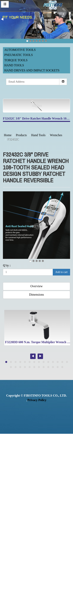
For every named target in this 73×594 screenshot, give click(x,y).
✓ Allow (5, 444)
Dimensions (36, 294)
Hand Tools (14, 65)
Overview (36, 286)
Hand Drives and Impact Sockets (32, 70)
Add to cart (61, 272)
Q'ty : (7, 265)
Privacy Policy (36, 400)
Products (21, 135)
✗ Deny (5, 449)
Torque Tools (16, 60)
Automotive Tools (20, 49)
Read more (8, 489)
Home (7, 135)
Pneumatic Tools (18, 55)
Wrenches (56, 135)
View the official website (32, 489)
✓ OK (33, 591)
